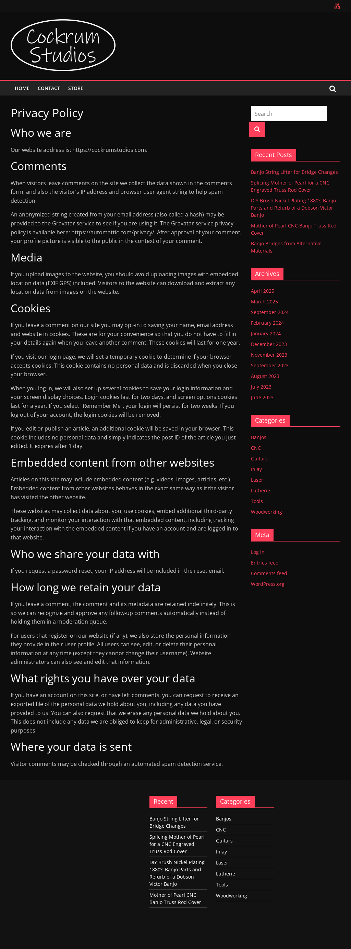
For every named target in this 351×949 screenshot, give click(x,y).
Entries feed (265, 562)
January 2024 (266, 333)
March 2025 (264, 301)
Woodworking (266, 512)
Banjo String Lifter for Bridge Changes (294, 172)
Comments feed (269, 573)
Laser (257, 480)
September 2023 (270, 365)
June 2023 (262, 397)
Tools (257, 501)
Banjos (258, 437)
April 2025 (262, 291)
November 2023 (269, 354)
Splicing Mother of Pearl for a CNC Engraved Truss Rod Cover (177, 844)
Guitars (259, 458)
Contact (49, 88)
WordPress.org (268, 584)
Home (22, 88)
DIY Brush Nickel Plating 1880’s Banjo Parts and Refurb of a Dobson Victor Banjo (293, 207)
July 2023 (261, 386)
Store (75, 88)
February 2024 (267, 323)
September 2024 (270, 312)
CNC (256, 448)
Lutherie (260, 490)
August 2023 (265, 376)
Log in (258, 552)
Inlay (256, 469)
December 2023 (269, 344)
